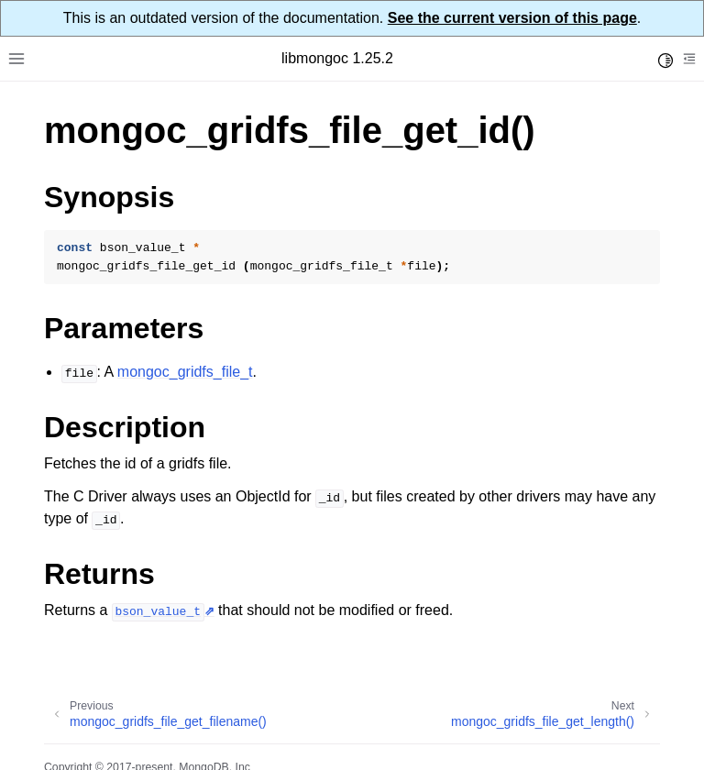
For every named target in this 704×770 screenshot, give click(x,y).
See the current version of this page (512, 18)
